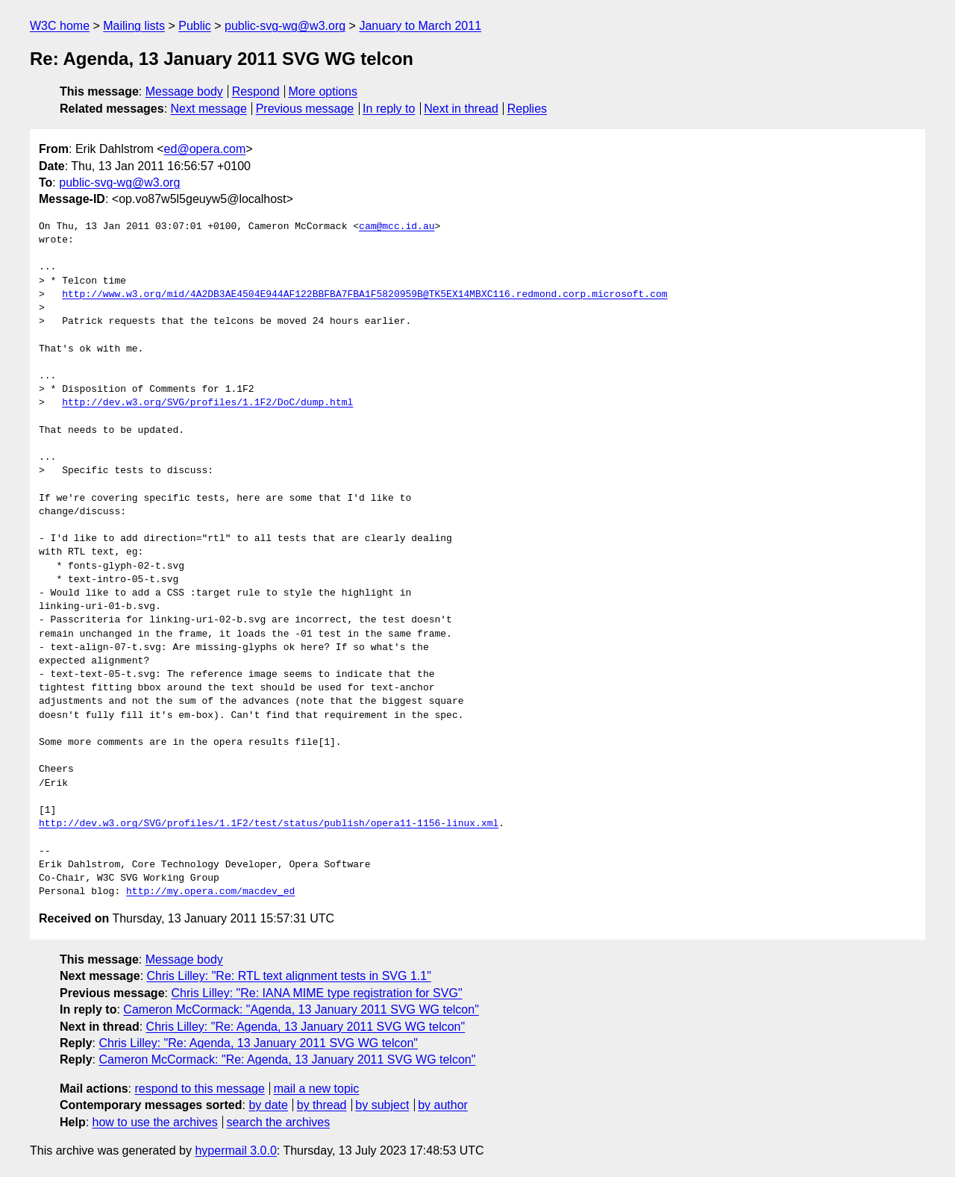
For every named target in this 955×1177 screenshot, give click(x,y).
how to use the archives (155, 1122)
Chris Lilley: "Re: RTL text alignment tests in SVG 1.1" (289, 976)
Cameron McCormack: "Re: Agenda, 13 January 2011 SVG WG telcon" (286, 1059)
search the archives (279, 1122)
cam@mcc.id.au (396, 227)
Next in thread (461, 108)
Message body (184, 91)
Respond (256, 91)
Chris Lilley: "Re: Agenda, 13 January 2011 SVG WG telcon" (306, 1026)
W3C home (60, 25)
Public (194, 25)
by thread (322, 1105)
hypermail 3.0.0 (235, 1150)
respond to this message (199, 1088)
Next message (209, 108)
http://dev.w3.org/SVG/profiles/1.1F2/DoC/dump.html (207, 403)
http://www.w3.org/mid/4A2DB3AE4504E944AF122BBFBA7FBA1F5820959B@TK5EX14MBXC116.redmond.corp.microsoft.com (364, 295)
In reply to (389, 108)
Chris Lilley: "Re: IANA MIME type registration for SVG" (316, 993)
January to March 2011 (420, 25)
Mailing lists (134, 25)
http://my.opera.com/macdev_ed (210, 892)
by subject (382, 1105)
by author (443, 1105)
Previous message (305, 108)
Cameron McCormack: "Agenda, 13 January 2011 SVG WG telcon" (300, 1009)
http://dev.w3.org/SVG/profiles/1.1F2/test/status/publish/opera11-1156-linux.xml (268, 824)
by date (267, 1105)
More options (323, 91)
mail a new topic (317, 1088)
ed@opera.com (205, 149)
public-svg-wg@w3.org (285, 25)
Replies (527, 108)
